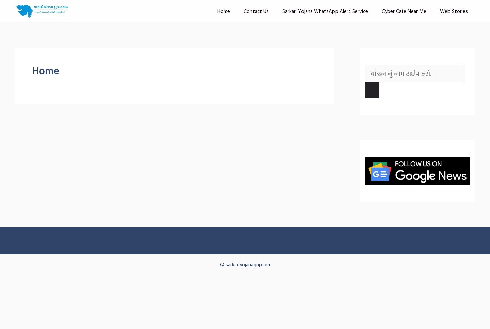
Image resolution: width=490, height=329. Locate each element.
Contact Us (256, 11)
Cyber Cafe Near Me (404, 11)
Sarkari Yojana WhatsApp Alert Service (325, 11)
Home (223, 11)
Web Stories (454, 11)
